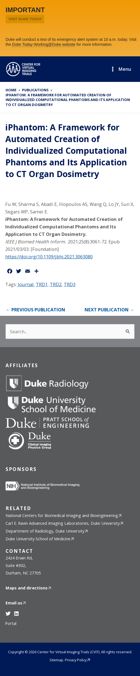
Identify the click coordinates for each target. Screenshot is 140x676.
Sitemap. (57, 659)
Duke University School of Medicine (38, 538)
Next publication (109, 309)
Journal (26, 284)
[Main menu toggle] (120, 69)
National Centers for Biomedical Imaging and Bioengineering (62, 515)
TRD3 (69, 284)
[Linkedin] (16, 613)
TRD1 (42, 284)
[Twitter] (8, 613)
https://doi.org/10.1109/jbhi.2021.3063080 (49, 256)
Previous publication (35, 309)
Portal (10, 623)
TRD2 (56, 284)
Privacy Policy (76, 659)
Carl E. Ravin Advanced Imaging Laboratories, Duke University (63, 523)
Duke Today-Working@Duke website (43, 44)
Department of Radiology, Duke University (45, 531)
